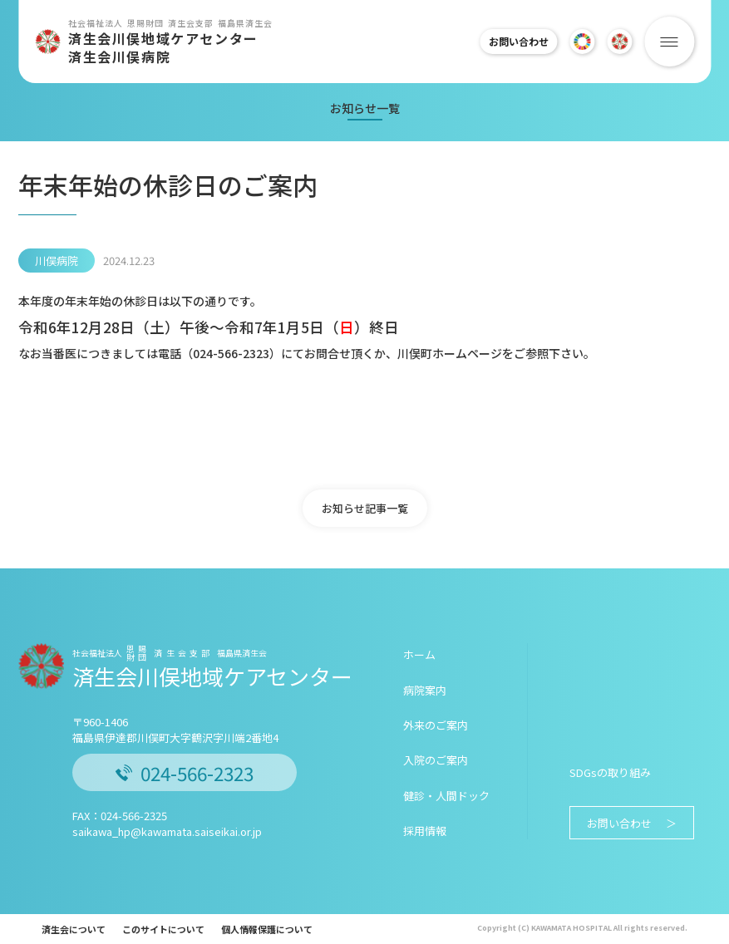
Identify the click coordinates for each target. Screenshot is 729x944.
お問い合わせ (511, 41)
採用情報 (424, 830)
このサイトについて (163, 929)
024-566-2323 (185, 773)
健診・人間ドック (446, 796)
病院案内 (424, 690)
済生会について (74, 929)
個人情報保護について (267, 929)
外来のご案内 (435, 725)
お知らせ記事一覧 (365, 508)
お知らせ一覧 (365, 108)
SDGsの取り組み (610, 772)
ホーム (419, 654)
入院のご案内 (435, 760)
